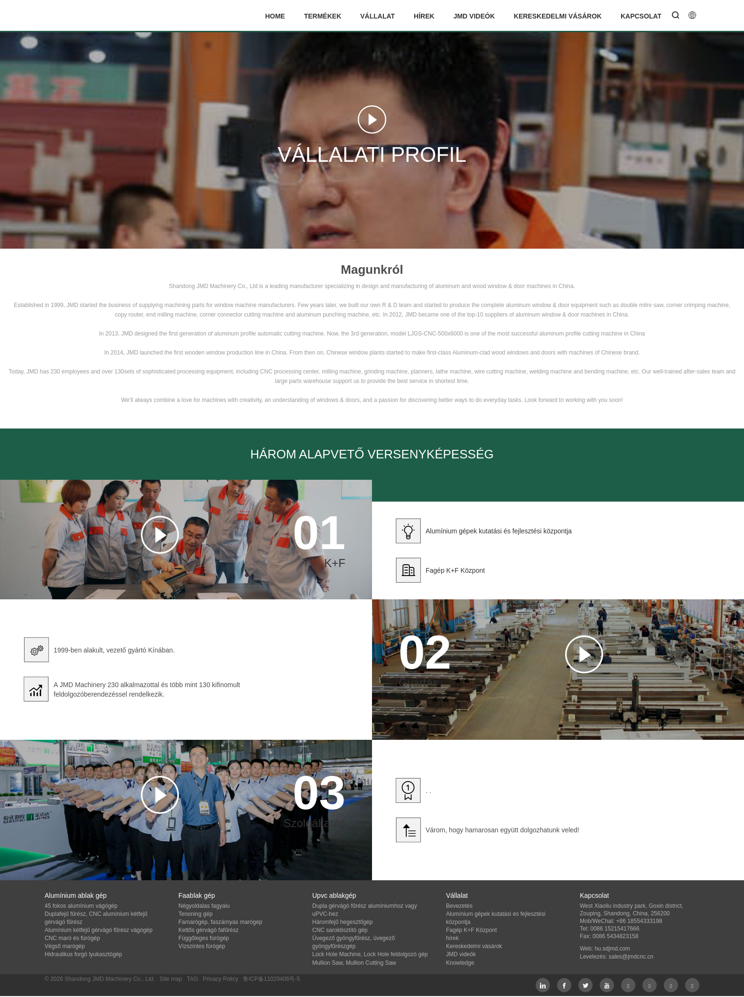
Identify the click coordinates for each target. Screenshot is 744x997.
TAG (192, 979)
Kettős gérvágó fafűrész (208, 930)
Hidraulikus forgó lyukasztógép (83, 954)
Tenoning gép (195, 914)
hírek (424, 16)
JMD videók (474, 16)
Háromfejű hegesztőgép (342, 922)
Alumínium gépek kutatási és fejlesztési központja (499, 531)
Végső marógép (65, 946)
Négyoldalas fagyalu (204, 906)
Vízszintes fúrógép (201, 946)
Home (275, 16)
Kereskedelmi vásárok (558, 16)
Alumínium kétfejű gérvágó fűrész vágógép (98, 930)
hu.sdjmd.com (612, 948)
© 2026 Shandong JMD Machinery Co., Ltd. (100, 979)
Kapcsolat (641, 16)
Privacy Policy (220, 979)
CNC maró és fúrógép (72, 938)
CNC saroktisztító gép (340, 930)
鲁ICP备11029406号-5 (271, 979)
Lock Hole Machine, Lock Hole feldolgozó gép (370, 954)
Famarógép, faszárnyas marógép (220, 922)
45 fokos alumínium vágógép (81, 906)
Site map (170, 979)
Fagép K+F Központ (455, 570)
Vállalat (377, 16)
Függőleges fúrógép (203, 938)
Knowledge (460, 963)
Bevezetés (459, 906)
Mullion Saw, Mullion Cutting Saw (354, 963)
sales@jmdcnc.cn (631, 956)
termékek (323, 16)
